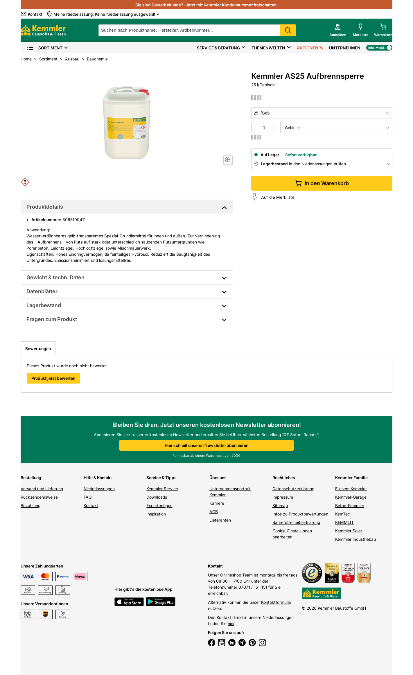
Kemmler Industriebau (355, 539)
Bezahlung (30, 505)
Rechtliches (283, 477)
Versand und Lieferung (42, 488)
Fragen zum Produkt (51, 319)
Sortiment (44, 47)
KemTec (342, 513)
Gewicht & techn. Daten (55, 277)
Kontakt (91, 505)
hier (231, 623)
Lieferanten (220, 520)
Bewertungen (38, 348)
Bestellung (31, 477)
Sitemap (280, 505)
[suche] (197, 30)
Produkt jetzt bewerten (53, 378)
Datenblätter (42, 291)
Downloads (156, 497)
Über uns (218, 477)
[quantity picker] (264, 127)
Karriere (216, 503)
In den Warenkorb (322, 183)
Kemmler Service (162, 488)
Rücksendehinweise (39, 497)
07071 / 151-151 (252, 587)
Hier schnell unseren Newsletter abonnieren (206, 445)
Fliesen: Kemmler (351, 488)
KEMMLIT (344, 522)
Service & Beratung (218, 47)
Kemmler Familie (351, 477)
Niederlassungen (99, 488)
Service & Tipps (161, 477)
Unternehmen (344, 47)
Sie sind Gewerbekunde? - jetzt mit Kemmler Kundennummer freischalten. (206, 4)
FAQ (88, 497)
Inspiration (156, 513)
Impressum (282, 497)
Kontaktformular (276, 602)
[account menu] (337, 30)
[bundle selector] (336, 127)
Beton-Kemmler (349, 505)
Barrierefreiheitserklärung (296, 522)
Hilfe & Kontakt (98, 477)
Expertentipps (159, 505)
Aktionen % (310, 47)
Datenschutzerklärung (293, 488)
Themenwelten (268, 47)
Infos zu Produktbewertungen (300, 513)
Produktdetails (44, 207)
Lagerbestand (43, 305)
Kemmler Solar (348, 530)
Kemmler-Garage (351, 497)
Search (288, 30)
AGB (213, 511)
